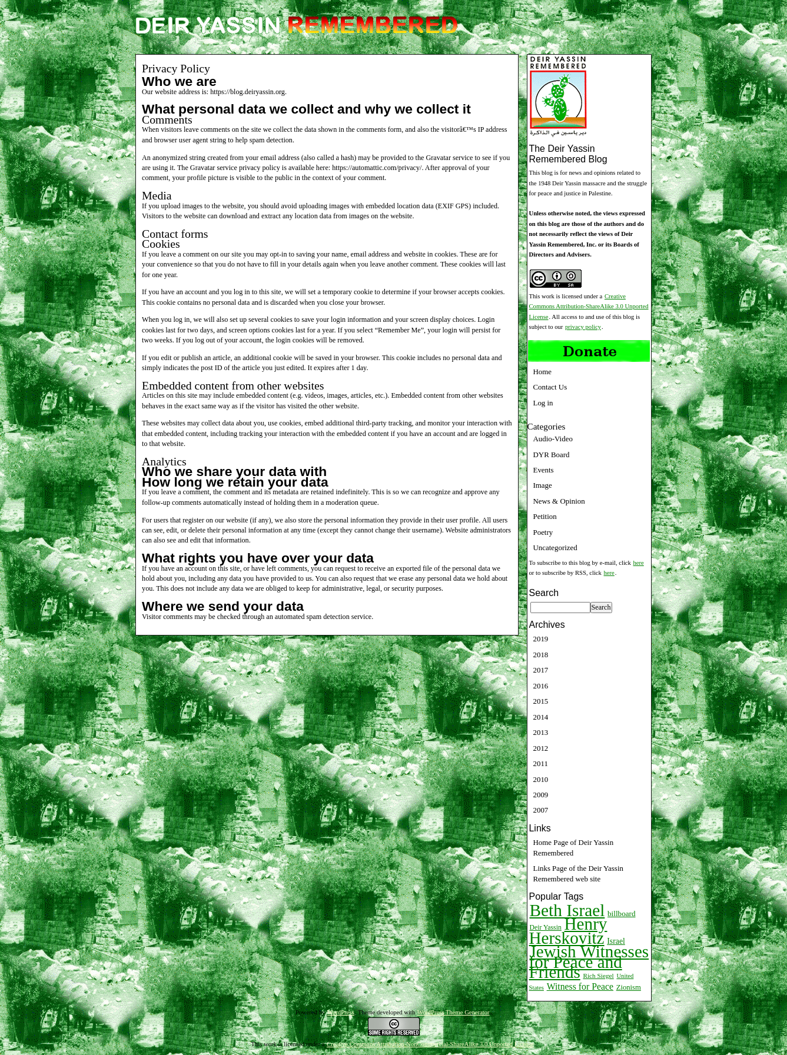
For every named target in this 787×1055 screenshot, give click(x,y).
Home (542, 371)
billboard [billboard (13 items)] (621, 913)
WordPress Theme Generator (453, 1012)
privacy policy (583, 327)
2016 (541, 685)
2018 (541, 654)
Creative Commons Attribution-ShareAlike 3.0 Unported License (589, 306)
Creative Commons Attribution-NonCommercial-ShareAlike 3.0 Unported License (430, 1044)
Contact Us (550, 386)
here (638, 563)
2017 (541, 669)
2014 (541, 717)
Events (543, 469)
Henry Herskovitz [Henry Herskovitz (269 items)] (568, 930)
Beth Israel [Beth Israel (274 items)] (567, 910)
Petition (545, 516)
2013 (541, 732)
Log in (543, 402)
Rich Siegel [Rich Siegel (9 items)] (598, 975)
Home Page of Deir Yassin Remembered (573, 847)
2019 (541, 638)
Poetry (543, 532)
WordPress (340, 1012)
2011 (540, 763)
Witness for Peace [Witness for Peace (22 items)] (580, 986)
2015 (541, 701)
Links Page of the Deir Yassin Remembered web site (578, 873)
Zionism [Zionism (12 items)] (628, 987)
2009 (541, 794)
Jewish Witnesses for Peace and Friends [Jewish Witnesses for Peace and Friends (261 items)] (589, 961)
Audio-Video (553, 438)
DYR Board (551, 454)
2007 (541, 810)
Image (542, 485)
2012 (541, 748)
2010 (541, 779)
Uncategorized (555, 547)
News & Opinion (559, 501)
